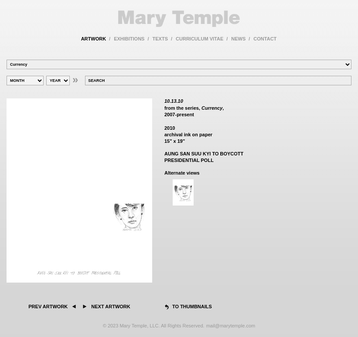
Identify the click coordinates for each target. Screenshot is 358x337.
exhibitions (129, 38)
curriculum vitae (199, 38)
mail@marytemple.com (231, 325)
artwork (93, 38)
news (238, 38)
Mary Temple (179, 18)
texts (160, 38)
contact (264, 38)
